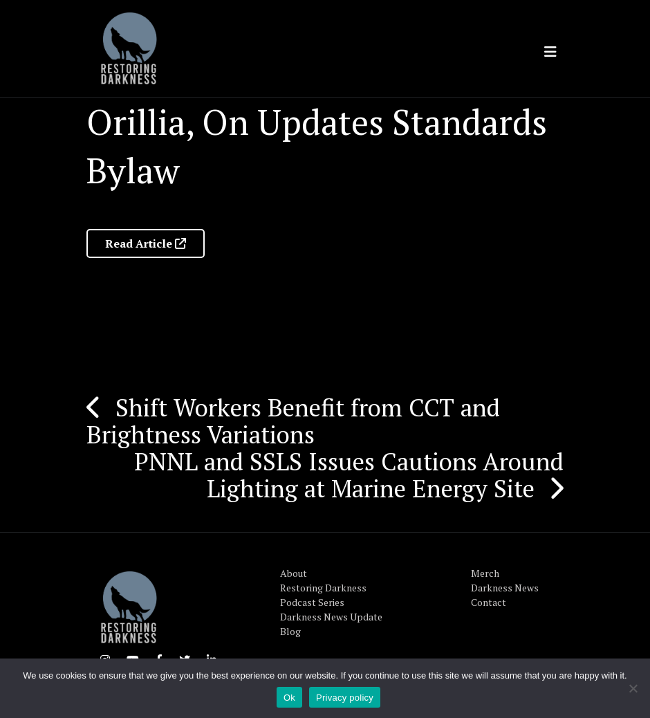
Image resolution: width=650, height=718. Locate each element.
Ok (289, 697)
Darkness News (505, 587)
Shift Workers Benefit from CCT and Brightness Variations (293, 421)
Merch (485, 573)
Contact (488, 602)
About (293, 573)
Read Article (145, 243)
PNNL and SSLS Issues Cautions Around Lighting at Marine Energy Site (349, 474)
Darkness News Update (331, 616)
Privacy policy (344, 697)
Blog (290, 631)
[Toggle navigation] (550, 52)
